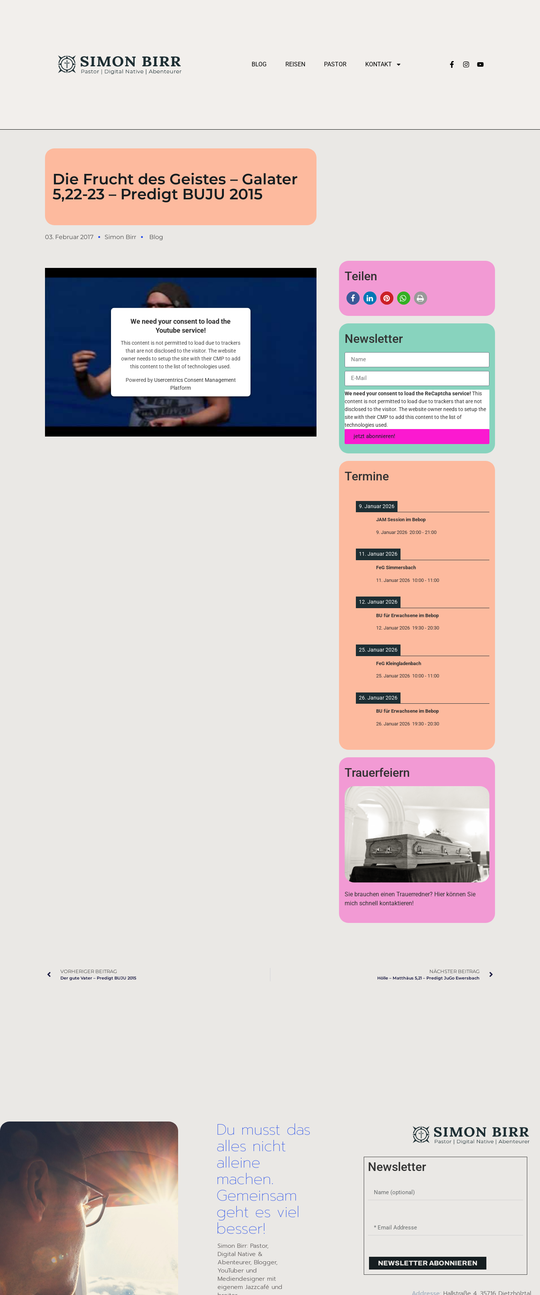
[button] (353, 298)
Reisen (295, 64)
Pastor (335, 64)
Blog (259, 64)
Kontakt (383, 64)
